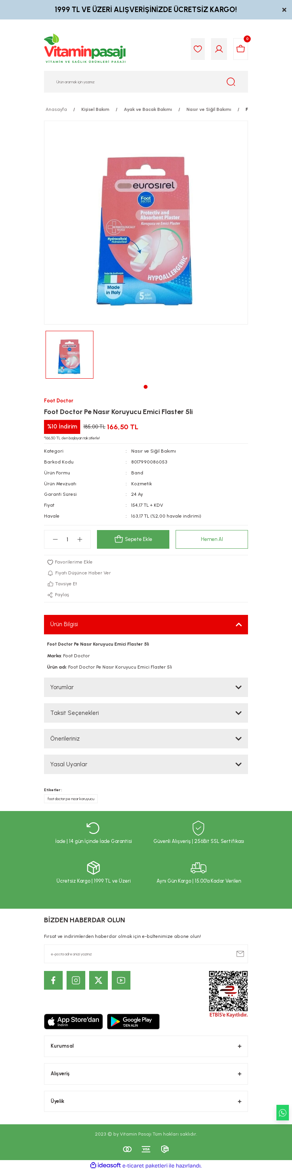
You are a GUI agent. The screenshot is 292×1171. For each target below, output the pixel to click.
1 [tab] (146, 387)
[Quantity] (67, 539)
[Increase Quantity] (79, 539)
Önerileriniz (65, 738)
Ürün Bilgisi (64, 624)
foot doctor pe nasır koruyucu (70, 798)
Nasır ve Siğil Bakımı (153, 451)
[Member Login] (219, 49)
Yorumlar (62, 687)
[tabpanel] (69, 355)
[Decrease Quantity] (55, 539)
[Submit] (240, 954)
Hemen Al (212, 539)
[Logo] (85, 49)
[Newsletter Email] (146, 954)
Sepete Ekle (133, 539)
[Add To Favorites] (146, 562)
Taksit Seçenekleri (74, 712)
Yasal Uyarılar (68, 764)
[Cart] (240, 49)
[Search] (146, 82)
